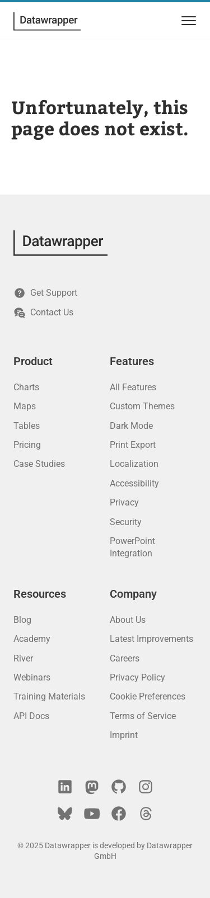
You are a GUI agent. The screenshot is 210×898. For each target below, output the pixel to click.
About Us (128, 620)
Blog (22, 620)
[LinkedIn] (65, 787)
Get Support (45, 293)
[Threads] (146, 814)
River (23, 658)
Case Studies (39, 464)
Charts (26, 387)
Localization (134, 464)
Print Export (133, 444)
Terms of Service (143, 716)
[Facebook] (119, 814)
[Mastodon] (92, 787)
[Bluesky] (65, 814)
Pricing (27, 444)
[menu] (187, 21)
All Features (133, 387)
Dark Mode (131, 425)
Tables (26, 425)
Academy (31, 639)
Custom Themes (142, 406)
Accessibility (134, 483)
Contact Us (43, 312)
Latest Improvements (151, 639)
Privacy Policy (137, 677)
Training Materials (49, 696)
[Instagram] (146, 787)
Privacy (124, 502)
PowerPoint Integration (132, 547)
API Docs (31, 716)
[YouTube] (92, 814)
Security (126, 522)
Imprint (124, 735)
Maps (24, 406)
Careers (124, 658)
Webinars (31, 677)
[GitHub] (119, 787)
